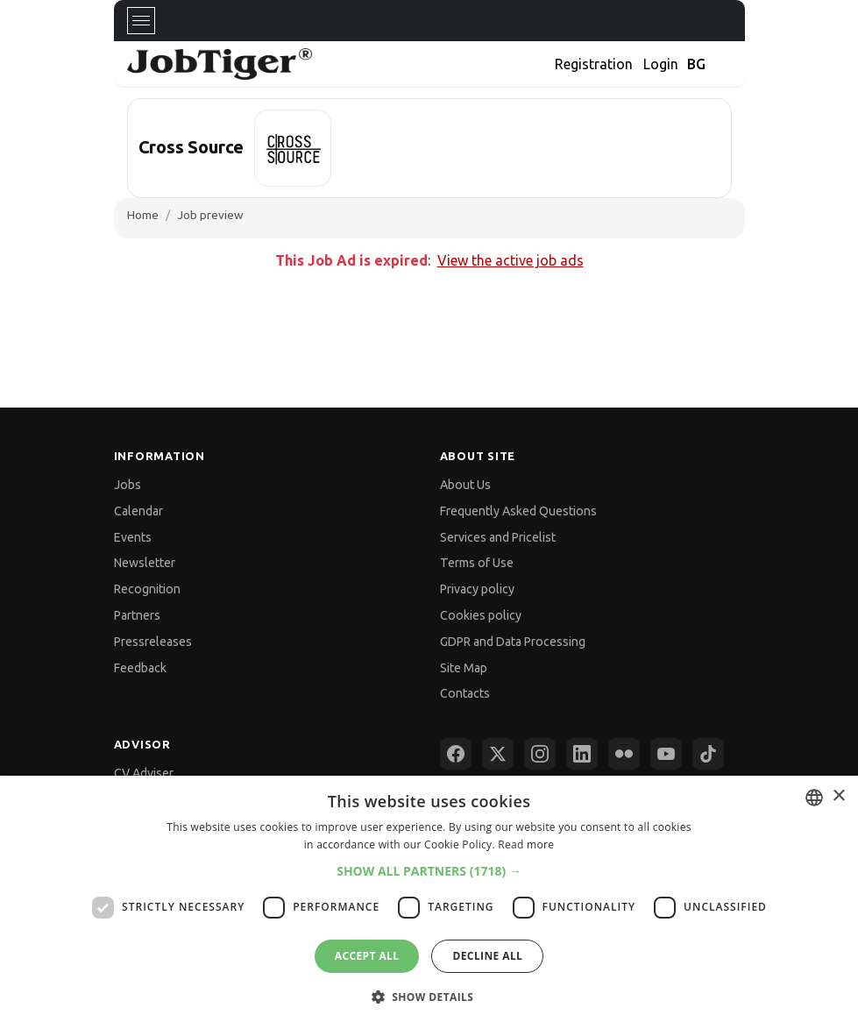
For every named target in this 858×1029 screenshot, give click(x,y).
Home (143, 215)
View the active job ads (510, 260)
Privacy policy (477, 589)
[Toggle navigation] (141, 20)
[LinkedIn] (582, 754)
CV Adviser (144, 773)
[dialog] (429, 902)
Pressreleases (153, 642)
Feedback (140, 668)
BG (696, 64)
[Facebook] (456, 754)
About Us (465, 485)
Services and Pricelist (498, 537)
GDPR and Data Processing (512, 642)
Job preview (210, 215)
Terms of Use (477, 563)
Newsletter (144, 563)
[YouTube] (666, 754)
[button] (429, 871)
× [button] (838, 796)
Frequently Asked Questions (518, 511)
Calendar (138, 511)
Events (133, 537)
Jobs (127, 485)
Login (660, 64)
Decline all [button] (487, 955)
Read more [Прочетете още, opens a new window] (526, 844)
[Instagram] (540, 754)
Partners (137, 615)
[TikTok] (708, 754)
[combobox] (814, 797)
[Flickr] (624, 754)
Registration (594, 64)
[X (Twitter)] (498, 754)
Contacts (465, 693)
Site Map (463, 668)
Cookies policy (480, 615)
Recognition (147, 589)
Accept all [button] (367, 955)
